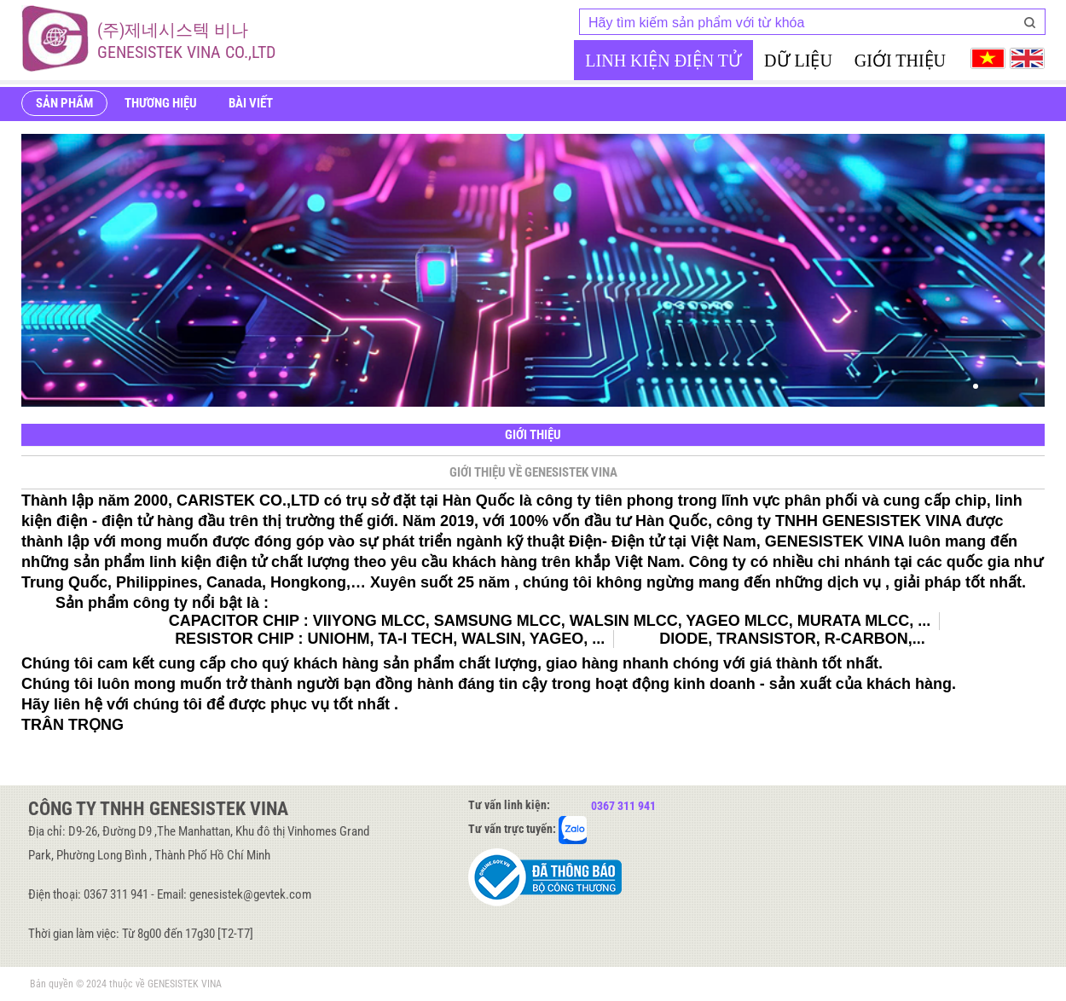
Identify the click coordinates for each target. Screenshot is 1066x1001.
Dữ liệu (798, 60)
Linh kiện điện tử (663, 60)
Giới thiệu (900, 60)
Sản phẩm (64, 103)
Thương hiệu (161, 103)
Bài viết (251, 103)
